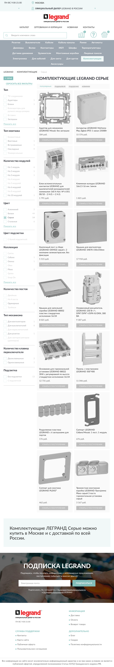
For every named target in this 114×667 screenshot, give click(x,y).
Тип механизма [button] (13, 315)
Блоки (11, 104)
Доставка (75, 615)
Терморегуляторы (91, 48)
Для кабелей (39, 59)
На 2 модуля (14, 171)
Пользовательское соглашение (32, 649)
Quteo (11, 274)
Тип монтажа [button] (12, 131)
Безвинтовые (14, 137)
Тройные (12, 307)
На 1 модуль (14, 167)
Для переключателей (18, 330)
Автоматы (97, 43)
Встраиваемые (15, 145)
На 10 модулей (15, 195)
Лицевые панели (93, 53)
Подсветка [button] (10, 370)
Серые (11, 218)
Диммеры (18, 48)
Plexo (10, 270)
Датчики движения (22, 53)
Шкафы (73, 48)
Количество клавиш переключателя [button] (16, 350)
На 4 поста (13, 299)
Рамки (83, 43)
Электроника (20, 59)
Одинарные (13, 303)
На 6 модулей (14, 187)
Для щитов (72, 59)
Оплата (74, 620)
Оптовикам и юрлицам (48, 27)
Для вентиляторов (16, 322)
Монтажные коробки (67, 53)
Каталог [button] (24, 27)
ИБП (61, 48)
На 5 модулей (14, 183)
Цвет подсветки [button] (14, 233)
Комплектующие (92, 59)
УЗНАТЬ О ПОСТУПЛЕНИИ (53, 140)
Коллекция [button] (11, 247)
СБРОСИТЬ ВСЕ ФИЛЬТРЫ (19, 84)
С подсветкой (14, 381)
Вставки (12, 115)
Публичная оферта (26, 645)
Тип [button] (6, 90)
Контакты (89, 27)
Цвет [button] (7, 203)
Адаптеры (13, 100)
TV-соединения (15, 96)
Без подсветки (15, 377)
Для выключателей (17, 326)
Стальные (12, 222)
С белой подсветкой (17, 239)
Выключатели (32, 43)
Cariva (11, 253)
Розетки (16, 43)
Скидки (74, 640)
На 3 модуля (14, 175)
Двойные (12, 295)
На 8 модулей (14, 191)
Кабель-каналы (66, 43)
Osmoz (11, 261)
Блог (73, 636)
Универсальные (15, 153)
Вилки (32, 48)
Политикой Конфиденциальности (71, 590)
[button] (93, 35)
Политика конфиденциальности (86, 645)
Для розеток (14, 334)
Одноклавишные (16, 363)
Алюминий (13, 210)
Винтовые (12, 141)
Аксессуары (57, 64)
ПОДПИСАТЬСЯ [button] (84, 583)
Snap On (12, 278)
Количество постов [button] (16, 289)
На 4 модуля (14, 179)
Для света (56, 59)
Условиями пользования (53, 592)
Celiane (11, 257)
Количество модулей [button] (17, 161)
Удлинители (44, 53)
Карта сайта (23, 640)
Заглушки (12, 119)
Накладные (13, 149)
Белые (11, 214)
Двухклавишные (16, 359)
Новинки (72, 27)
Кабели (49, 43)
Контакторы (47, 48)
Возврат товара (78, 624)
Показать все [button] (10, 124)
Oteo (10, 266)
